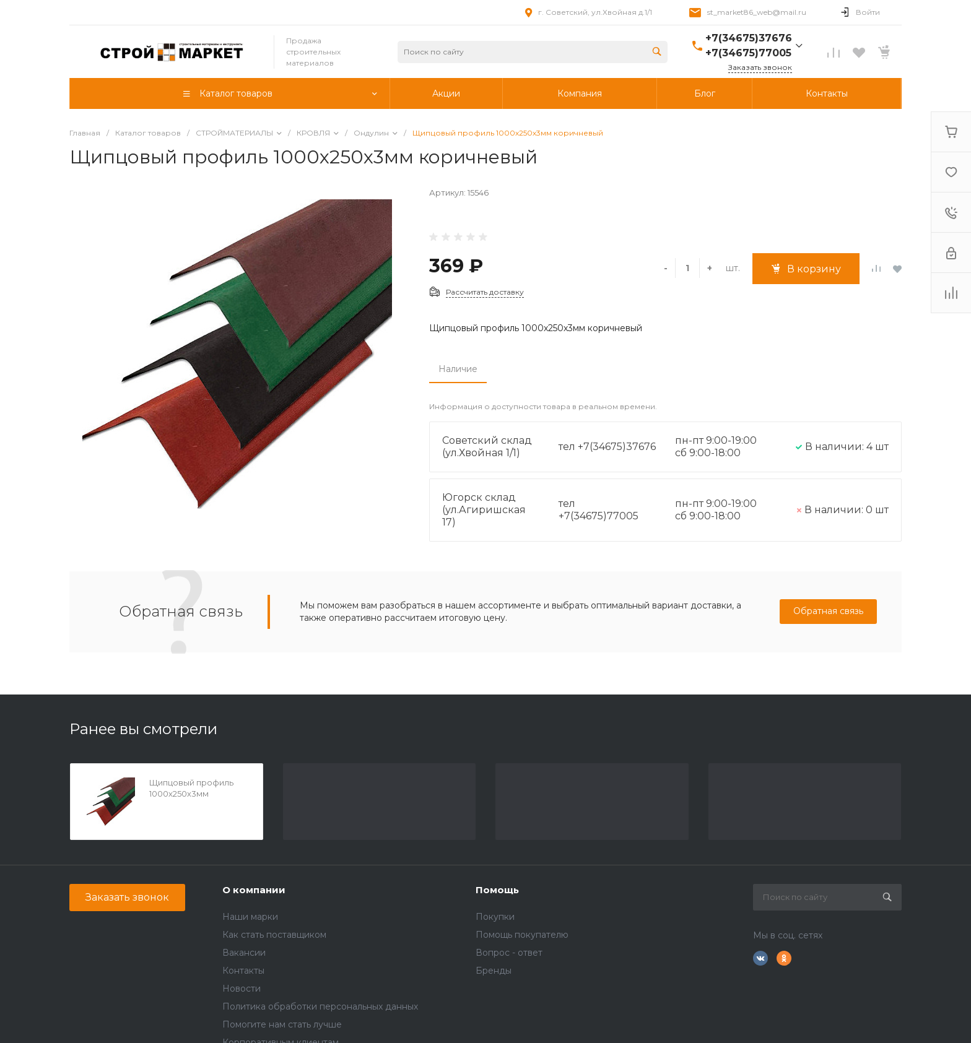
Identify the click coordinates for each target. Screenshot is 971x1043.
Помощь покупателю (522, 934)
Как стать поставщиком (274, 934)
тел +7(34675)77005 (598, 510)
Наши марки (250, 916)
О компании (253, 890)
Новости (241, 988)
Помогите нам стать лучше (282, 1024)
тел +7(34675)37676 (607, 446)
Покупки (495, 916)
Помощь (497, 890)
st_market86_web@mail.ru (756, 12)
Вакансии (244, 952)
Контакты (243, 970)
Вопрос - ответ (509, 952)
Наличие (457, 368)
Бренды (494, 970)
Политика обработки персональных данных (320, 1006)
